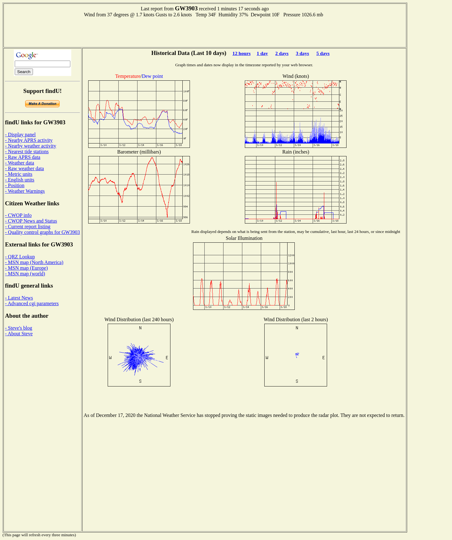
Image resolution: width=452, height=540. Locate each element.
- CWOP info (18, 215)
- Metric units (18, 174)
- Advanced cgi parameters (32, 303)
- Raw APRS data (22, 157)
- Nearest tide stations (27, 151)
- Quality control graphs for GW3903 (42, 232)
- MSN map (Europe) (26, 268)
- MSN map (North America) (34, 262)
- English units (19, 179)
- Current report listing (27, 226)
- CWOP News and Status (31, 221)
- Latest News (19, 297)
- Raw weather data (24, 168)
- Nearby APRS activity (29, 140)
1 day (262, 53)
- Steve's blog (18, 328)
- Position (14, 185)
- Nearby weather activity (30, 145)
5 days (323, 53)
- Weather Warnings (25, 191)
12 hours (242, 53)
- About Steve (19, 333)
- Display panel (20, 134)
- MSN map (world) (25, 273)
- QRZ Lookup (20, 256)
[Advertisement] (204, 32)
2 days (281, 53)
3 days (302, 53)
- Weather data (19, 162)
